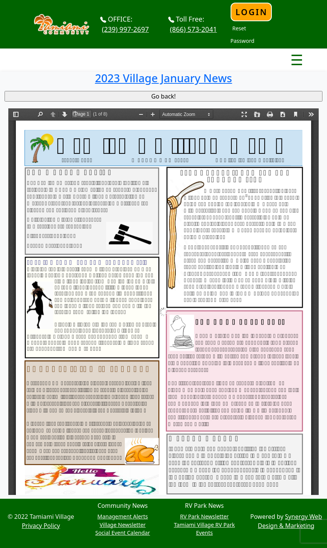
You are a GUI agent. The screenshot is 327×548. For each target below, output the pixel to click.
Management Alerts (123, 516)
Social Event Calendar (122, 532)
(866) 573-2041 (193, 29)
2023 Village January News (163, 77)
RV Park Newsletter (204, 516)
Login (252, 11)
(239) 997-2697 (125, 29)
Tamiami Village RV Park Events (204, 529)
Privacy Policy (41, 525)
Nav (270, 53)
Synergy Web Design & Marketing (290, 521)
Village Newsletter (122, 524)
